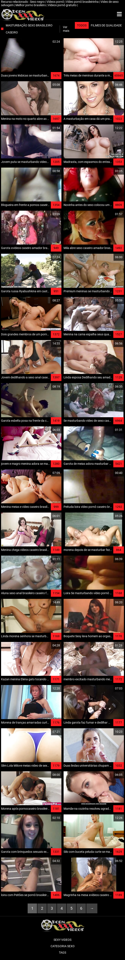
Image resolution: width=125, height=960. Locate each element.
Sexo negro (37, 1)
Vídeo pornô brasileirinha (82, 1)
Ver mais (66, 28)
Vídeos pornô (56, 1)
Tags (62, 952)
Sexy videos (62, 939)
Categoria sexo (63, 946)
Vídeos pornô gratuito (62, 5)
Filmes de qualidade (106, 25)
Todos (82, 25)
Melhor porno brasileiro (31, 5)
